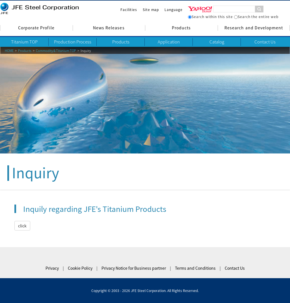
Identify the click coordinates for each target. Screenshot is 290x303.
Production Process (72, 41)
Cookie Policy (80, 268)
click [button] (22, 226)
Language (173, 9)
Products (181, 27)
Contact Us (265, 41)
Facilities (128, 9)
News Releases (109, 27)
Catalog (216, 41)
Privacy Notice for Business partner (133, 268)
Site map (151, 9)
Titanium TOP (24, 41)
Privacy (52, 268)
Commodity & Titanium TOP (56, 50)
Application (169, 41)
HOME (9, 50)
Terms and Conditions (195, 268)
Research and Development (253, 27)
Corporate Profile (36, 27)
